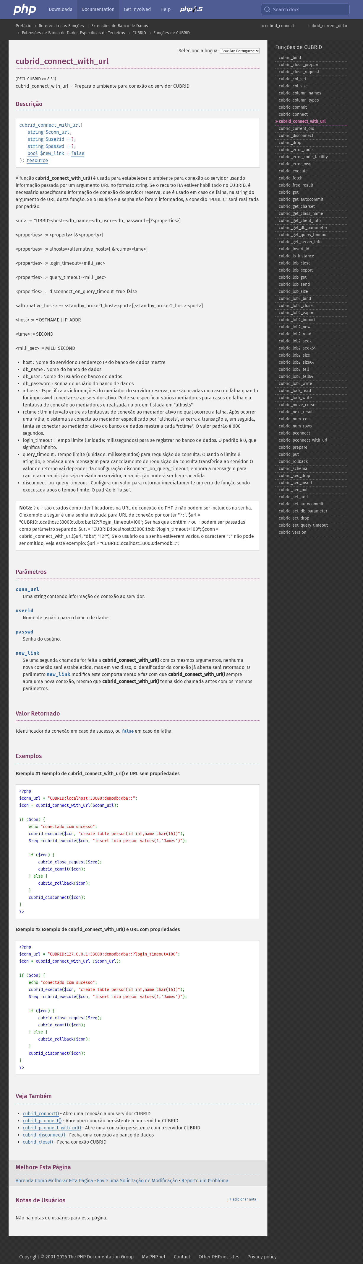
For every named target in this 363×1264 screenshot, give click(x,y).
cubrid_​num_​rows (295, 426)
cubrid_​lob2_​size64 (296, 362)
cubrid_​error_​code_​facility (303, 156)
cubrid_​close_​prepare (299, 64)
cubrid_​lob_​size (293, 291)
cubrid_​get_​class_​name (301, 213)
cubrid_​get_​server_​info (300, 241)
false (77, 153)
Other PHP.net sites (219, 1257)
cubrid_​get (289, 192)
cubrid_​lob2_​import (297, 319)
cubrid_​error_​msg (295, 163)
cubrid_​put (289, 454)
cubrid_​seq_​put (293, 489)
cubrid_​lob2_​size (294, 355)
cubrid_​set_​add (293, 496)
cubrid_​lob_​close (295, 263)
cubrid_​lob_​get (293, 277)
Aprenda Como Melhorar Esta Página (54, 1180)
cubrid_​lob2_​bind (295, 298)
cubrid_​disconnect (296, 135)
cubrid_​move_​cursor (298, 404)
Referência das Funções (61, 25)
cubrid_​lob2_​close (296, 305)
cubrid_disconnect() (44, 1135)
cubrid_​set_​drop (294, 518)
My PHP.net (154, 1257)
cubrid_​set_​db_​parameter (303, 511)
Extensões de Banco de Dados (119, 25)
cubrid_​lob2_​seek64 (297, 348)
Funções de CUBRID (171, 32)
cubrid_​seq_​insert (295, 482)
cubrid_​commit (293, 107)
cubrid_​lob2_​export (297, 312)
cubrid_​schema (293, 468)
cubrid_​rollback (293, 461)
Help (166, 9)
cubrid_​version (292, 532)
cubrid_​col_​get (292, 78)
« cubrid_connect (278, 25)
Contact (182, 1257)
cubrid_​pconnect (294, 433)
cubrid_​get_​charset (297, 206)
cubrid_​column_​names (300, 93)
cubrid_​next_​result (296, 411)
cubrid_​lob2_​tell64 (296, 376)
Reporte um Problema (205, 1180)
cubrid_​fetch (290, 178)
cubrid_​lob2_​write (295, 383)
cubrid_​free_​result (296, 185)
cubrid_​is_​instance (296, 256)
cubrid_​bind (290, 57)
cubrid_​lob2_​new (294, 326)
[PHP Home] (25, 9)
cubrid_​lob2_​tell (294, 369)
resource (37, 160)
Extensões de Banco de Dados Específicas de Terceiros (73, 32)
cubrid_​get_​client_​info (300, 220)
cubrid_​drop (290, 142)
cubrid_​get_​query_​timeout (303, 234)
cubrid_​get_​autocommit (301, 199)
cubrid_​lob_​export (296, 270)
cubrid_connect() (41, 1113)
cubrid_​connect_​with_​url (302, 121)
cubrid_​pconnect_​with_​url (303, 440)
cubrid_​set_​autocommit (301, 504)
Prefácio (23, 25)
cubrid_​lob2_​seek (295, 341)
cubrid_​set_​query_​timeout (303, 525)
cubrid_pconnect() (42, 1120)
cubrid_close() (38, 1142)
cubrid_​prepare (293, 447)
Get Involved (137, 9)
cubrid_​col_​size (293, 86)
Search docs (281, 9)
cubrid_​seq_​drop (294, 475)
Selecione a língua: (199, 50)
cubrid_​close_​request (299, 71)
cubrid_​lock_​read (295, 390)
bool (32, 153)
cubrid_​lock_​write (295, 397)
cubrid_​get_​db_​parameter (303, 227)
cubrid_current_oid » (327, 25)
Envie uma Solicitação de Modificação (137, 1180)
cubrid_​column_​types (299, 100)
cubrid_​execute (293, 171)
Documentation (98, 9)
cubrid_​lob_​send (294, 284)
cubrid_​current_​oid (296, 128)
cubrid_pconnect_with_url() (52, 1128)
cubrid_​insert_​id (294, 249)
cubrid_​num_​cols (295, 419)
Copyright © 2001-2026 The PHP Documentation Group (76, 1257)
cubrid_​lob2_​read (295, 334)
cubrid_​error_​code (296, 149)
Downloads (60, 9)
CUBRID (139, 32)
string (35, 132)
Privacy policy (262, 1257)
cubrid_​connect (293, 114)
